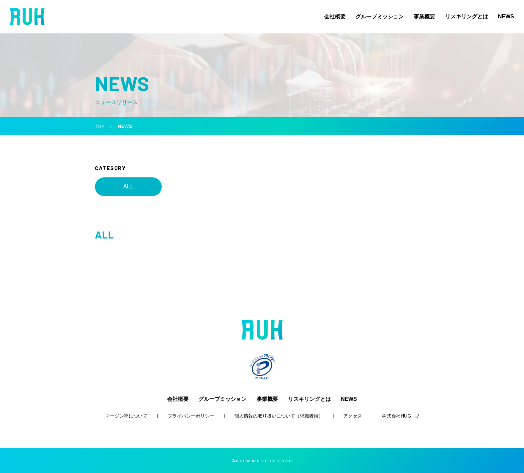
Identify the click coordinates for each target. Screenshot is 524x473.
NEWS (506, 16)
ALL (128, 186)
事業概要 (424, 16)
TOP (100, 126)
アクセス (352, 416)
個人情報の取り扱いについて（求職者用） (278, 416)
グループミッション (380, 16)
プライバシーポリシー (190, 416)
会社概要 (335, 16)
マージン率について (126, 416)
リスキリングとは (466, 16)
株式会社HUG (396, 416)
